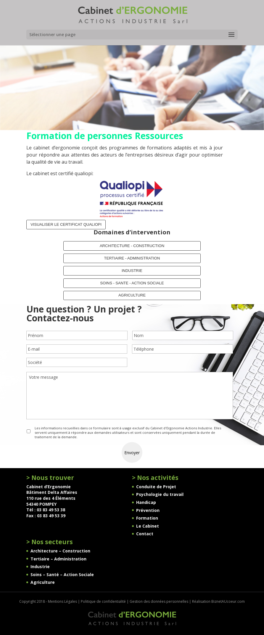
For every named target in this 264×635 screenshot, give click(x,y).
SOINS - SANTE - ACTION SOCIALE (132, 283)
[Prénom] (76, 335)
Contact (144, 533)
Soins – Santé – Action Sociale (62, 574)
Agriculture (42, 582)
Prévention (148, 510)
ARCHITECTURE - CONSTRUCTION (132, 246)
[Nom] (182, 335)
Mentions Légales (62, 601)
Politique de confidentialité (103, 601)
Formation (147, 518)
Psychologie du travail (159, 494)
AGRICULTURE (132, 295)
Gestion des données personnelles (159, 601)
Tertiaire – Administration (58, 559)
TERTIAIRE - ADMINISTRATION (132, 258)
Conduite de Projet (156, 486)
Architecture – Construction (60, 551)
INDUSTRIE (132, 270)
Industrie (40, 566)
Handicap (146, 502)
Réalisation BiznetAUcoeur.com (218, 601)
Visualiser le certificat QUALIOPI (66, 224)
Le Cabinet (147, 526)
